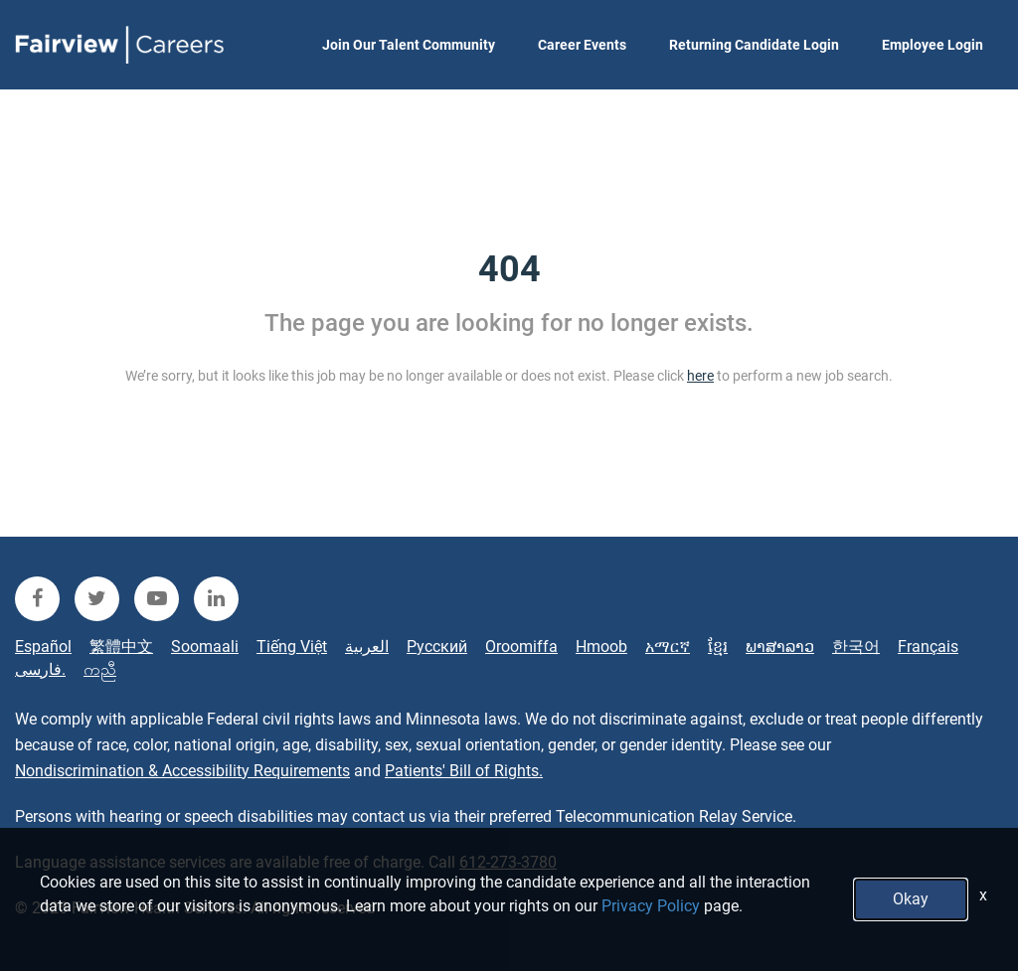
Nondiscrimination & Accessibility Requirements (182, 770)
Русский (437, 646)
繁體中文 (121, 646)
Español (43, 646)
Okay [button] (911, 899)
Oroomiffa (521, 646)
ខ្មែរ (718, 646)
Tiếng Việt (291, 646)
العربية (367, 646)
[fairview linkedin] (216, 598)
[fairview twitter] (97, 598)
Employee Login (932, 45)
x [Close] (983, 895)
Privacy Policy (650, 905)
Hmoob (601, 646)
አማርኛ (667, 646)
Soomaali (205, 646)
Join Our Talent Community (408, 45)
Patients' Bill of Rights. (464, 770)
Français (928, 646)
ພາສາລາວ (780, 646)
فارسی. (40, 669)
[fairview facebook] (37, 598)
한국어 (856, 646)
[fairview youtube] (156, 598)
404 (509, 269)
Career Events (582, 45)
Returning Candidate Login (754, 45)
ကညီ (100, 669)
